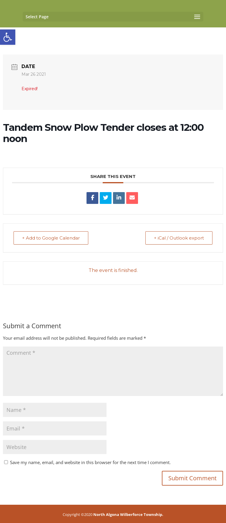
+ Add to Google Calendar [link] (51, 238)
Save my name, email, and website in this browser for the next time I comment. (90, 462)
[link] (7, 37)
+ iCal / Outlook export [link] (179, 238)
